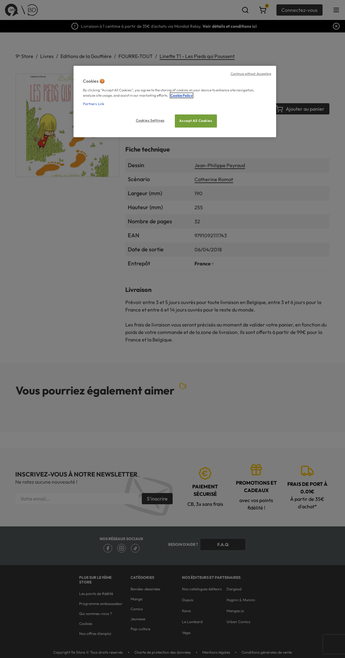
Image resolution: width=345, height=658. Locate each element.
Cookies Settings (150, 120)
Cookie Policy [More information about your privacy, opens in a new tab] (181, 95)
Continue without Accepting (251, 73)
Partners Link (93, 104)
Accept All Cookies (195, 121)
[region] (175, 101)
